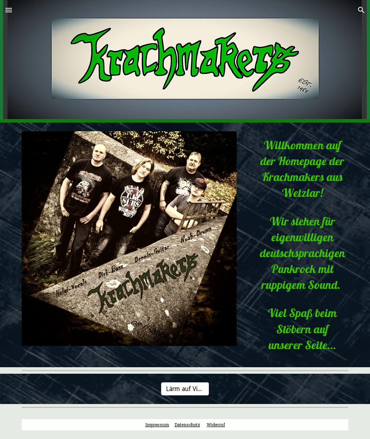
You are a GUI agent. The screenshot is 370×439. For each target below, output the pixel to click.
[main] (296, 245)
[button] (8, 10)
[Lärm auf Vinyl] (185, 389)
